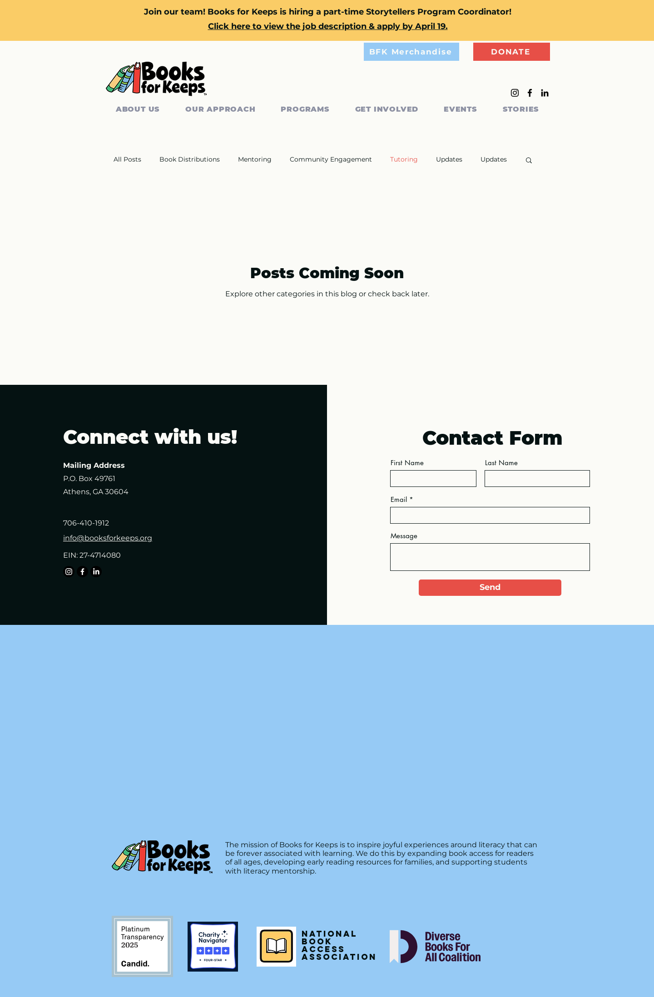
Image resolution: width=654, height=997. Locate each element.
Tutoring (404, 159)
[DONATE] (511, 52)
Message (404, 535)
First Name (407, 462)
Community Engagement (331, 159)
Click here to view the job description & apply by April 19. (328, 26)
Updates (449, 159)
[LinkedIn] (545, 93)
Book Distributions (189, 159)
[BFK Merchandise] (411, 52)
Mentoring (255, 159)
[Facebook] (530, 93)
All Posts (127, 159)
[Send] (490, 588)
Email (399, 499)
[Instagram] (515, 93)
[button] (529, 161)
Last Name (501, 462)
